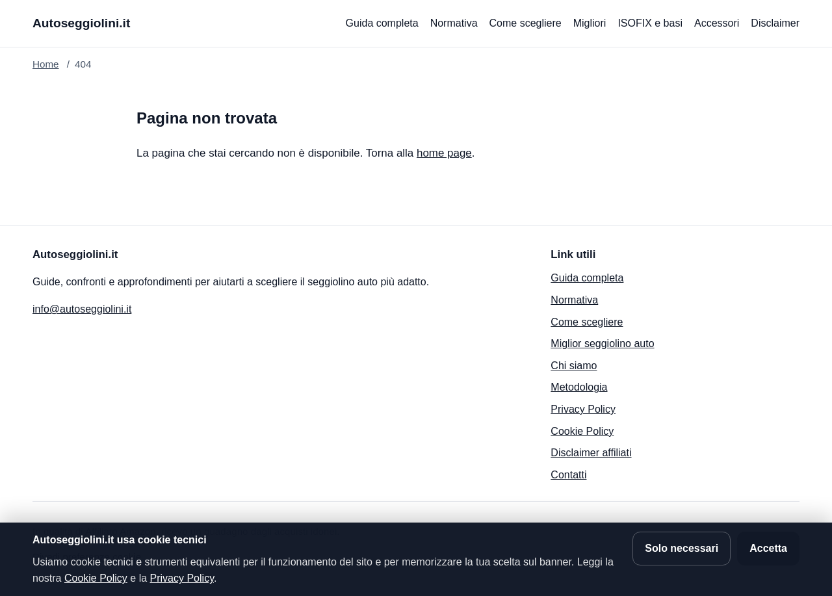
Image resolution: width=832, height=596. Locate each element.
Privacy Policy (583, 409)
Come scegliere (525, 23)
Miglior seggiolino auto (602, 343)
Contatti (568, 474)
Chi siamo (574, 365)
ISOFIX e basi (650, 23)
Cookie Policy (582, 431)
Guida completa (382, 23)
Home (45, 64)
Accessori (716, 23)
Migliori (589, 23)
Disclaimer (775, 23)
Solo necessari (681, 548)
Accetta (768, 548)
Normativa (454, 23)
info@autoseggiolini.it (81, 309)
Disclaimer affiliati (591, 452)
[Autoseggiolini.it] (81, 24)
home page (444, 153)
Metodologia (579, 387)
